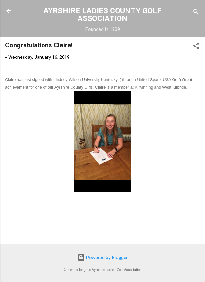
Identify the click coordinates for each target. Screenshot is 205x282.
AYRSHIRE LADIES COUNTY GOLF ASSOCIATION (102, 14)
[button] (196, 47)
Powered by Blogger (102, 257)
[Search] (196, 13)
